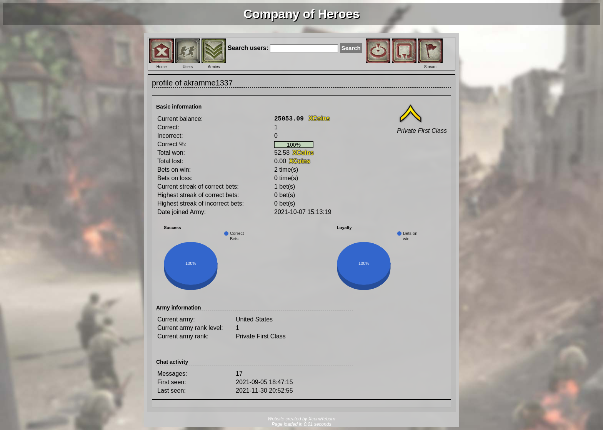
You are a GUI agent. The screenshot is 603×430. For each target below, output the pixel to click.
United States (254, 319)
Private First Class (261, 336)
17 (239, 373)
